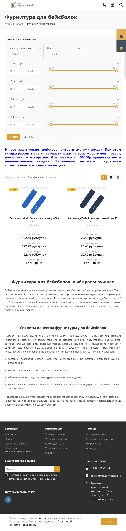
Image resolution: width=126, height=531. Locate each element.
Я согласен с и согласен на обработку (33, 476)
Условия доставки (56, 439)
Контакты (10, 434)
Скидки (49, 452)
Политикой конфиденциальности (38, 474)
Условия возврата (56, 448)
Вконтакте (8, 499)
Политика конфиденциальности (18, 449)
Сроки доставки (54, 443)
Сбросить (28, 136)
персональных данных (44, 478)
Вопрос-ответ (94, 443)
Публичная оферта (16, 443)
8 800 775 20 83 (100, 468)
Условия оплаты (55, 434)
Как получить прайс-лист (101, 439)
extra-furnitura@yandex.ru (106, 475)
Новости (10, 439)
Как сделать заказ (96, 434)
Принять (109, 521)
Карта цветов (93, 448)
